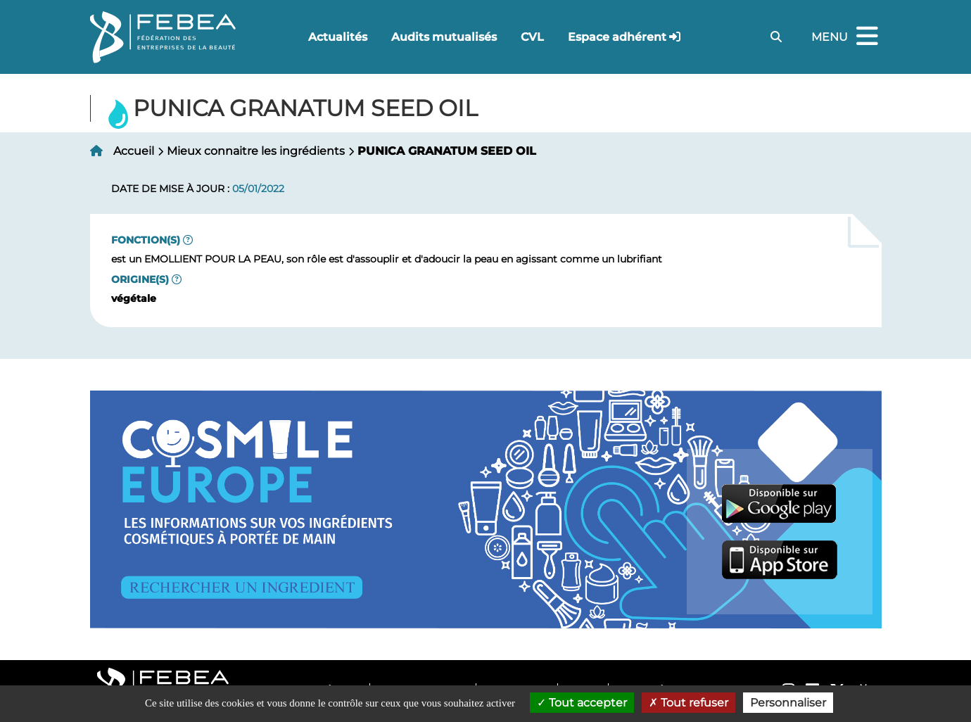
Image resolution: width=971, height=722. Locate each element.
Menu (846, 37)
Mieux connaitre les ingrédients (256, 151)
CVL (532, 37)
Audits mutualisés (444, 37)
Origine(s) (140, 279)
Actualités (337, 37)
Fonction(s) (145, 240)
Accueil (133, 151)
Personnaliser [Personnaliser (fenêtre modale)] (788, 702)
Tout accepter (582, 702)
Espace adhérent (617, 37)
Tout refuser (688, 702)
